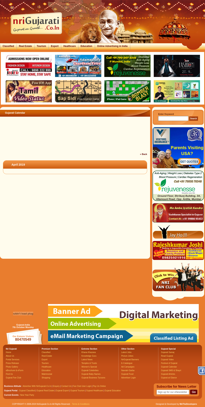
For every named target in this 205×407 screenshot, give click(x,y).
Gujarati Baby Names (90, 374)
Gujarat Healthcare (94, 390)
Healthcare (69, 46)
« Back (143, 154)
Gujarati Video (167, 359)
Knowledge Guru (88, 356)
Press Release (12, 363)
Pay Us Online (99, 386)
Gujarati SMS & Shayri (171, 370)
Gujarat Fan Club (13, 378)
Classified (8, 46)
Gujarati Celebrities (89, 370)
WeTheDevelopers (188, 404)
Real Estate (25, 46)
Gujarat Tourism (77, 390)
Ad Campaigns (127, 367)
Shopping (46, 378)
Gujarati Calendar (169, 367)
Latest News (86, 359)
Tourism (41, 46)
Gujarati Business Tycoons (93, 378)
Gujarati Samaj (167, 352)
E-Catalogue (126, 363)
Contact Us (66, 386)
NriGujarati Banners (130, 359)
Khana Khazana (88, 352)
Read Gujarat (167, 356)
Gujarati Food (127, 374)
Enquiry (56, 386)
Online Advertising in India (112, 46)
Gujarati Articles (168, 374)
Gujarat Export (62, 390)
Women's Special (89, 367)
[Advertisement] (73, 142)
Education (86, 46)
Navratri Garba (127, 370)
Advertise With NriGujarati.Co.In (37, 386)
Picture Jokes (127, 356)
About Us (10, 356)
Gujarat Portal (10, 390)
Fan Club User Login (82, 386)
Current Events (11, 395)
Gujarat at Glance (169, 378)
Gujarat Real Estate (45, 390)
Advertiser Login (128, 378)
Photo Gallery (12, 367)
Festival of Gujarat (169, 363)
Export (54, 46)
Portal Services (12, 359)
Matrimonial (47, 374)
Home (8, 352)
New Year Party (27, 395)
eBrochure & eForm (14, 370)
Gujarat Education (113, 390)
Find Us (9, 374)
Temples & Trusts (89, 363)
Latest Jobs (126, 352)
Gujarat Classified (27, 390)
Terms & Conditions (80, 404)
